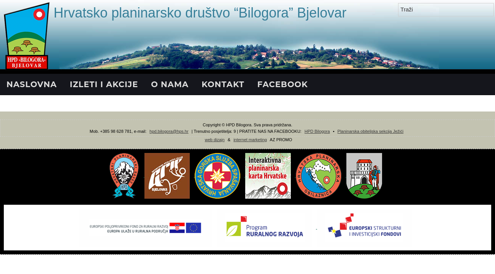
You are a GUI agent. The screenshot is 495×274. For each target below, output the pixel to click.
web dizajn (215, 139)
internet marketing (250, 139)
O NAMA (170, 84)
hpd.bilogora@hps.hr (168, 131)
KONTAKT (222, 84)
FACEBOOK (282, 84)
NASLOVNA (31, 84)
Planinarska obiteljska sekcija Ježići (371, 131)
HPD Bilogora (317, 131)
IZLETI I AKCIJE (104, 84)
